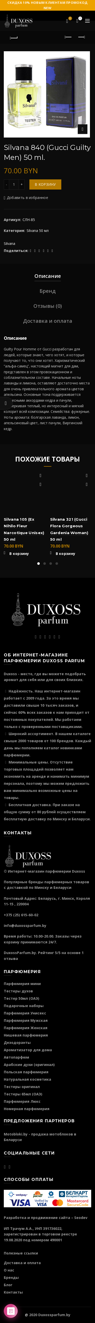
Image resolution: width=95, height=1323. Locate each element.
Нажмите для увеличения (82, 129)
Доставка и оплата (47, 320)
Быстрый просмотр (40, 484)
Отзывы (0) (47, 305)
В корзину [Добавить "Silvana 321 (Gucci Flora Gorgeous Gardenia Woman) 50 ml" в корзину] (65, 553)
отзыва (11, 958)
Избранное (69, 18)
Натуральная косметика (27, 1079)
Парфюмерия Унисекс (25, 1013)
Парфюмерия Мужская (26, 1020)
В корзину (45, 184)
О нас (9, 1270)
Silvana (9, 243)
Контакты (13, 1292)
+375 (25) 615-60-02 (21, 914)
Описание (47, 276)
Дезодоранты (17, 1042)
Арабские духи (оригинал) (29, 1064)
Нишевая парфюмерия (26, 1035)
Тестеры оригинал (22, 1086)
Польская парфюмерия (26, 1072)
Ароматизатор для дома (28, 1049)
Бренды (11, 1277)
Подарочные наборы (24, 1005)
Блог (8, 1284)
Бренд (48, 290)
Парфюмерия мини (22, 983)
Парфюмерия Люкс (22, 1101)
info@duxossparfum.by (25, 925)
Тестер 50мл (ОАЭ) (21, 998)
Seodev (80, 1217)
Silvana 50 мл (38, 230)
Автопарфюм (16, 1057)
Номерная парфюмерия (26, 1108)
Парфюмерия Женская (25, 1027)
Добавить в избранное (27, 197)
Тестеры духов (18, 991)
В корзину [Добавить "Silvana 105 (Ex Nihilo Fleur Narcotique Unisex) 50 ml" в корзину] (19, 553)
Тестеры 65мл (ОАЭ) (23, 1094)
